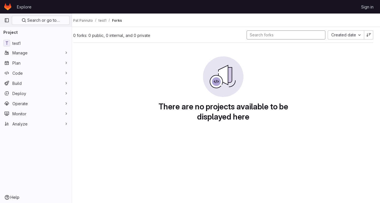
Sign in (367, 7)
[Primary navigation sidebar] (6, 20)
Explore (24, 7)
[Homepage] (7, 6)
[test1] (36, 43)
